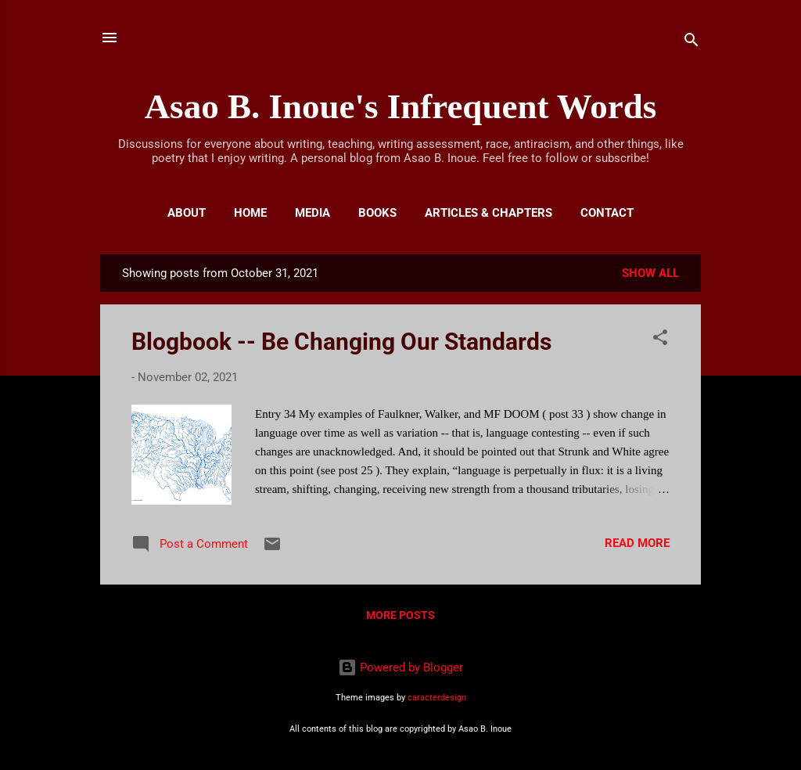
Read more (637, 543)
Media (312, 213)
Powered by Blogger (400, 667)
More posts (400, 615)
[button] (660, 340)
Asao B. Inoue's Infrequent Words (401, 106)
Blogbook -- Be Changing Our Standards (341, 341)
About (186, 213)
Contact (607, 213)
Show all (650, 273)
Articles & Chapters (488, 213)
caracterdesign (437, 698)
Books (377, 213)
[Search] (691, 43)
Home (250, 213)
